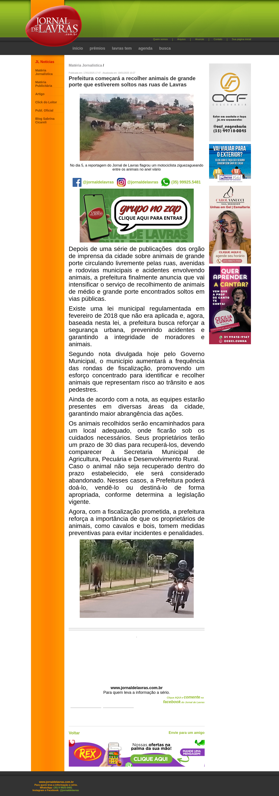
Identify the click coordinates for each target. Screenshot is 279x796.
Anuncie (199, 39)
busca (165, 48)
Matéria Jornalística (44, 72)
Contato (218, 39)
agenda (145, 48)
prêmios (97, 48)
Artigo (40, 94)
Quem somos (160, 39)
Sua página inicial (241, 39)
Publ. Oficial (44, 110)
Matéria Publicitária (43, 84)
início (78, 48)
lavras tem (122, 48)
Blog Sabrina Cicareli (45, 120)
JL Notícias (44, 62)
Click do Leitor (46, 102)
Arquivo (181, 39)
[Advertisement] (163, 20)
